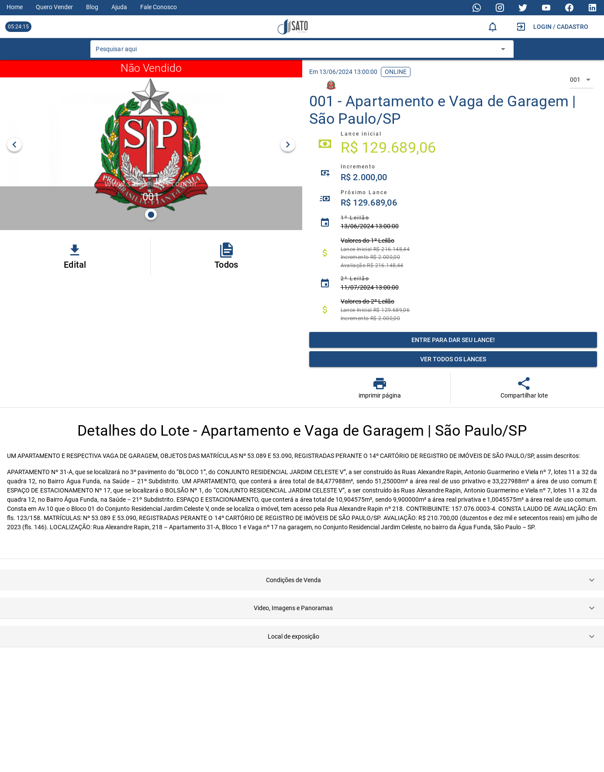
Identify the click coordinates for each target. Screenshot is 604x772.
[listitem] (453, 143)
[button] (302, 579)
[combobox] (295, 51)
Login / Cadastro (560, 26)
